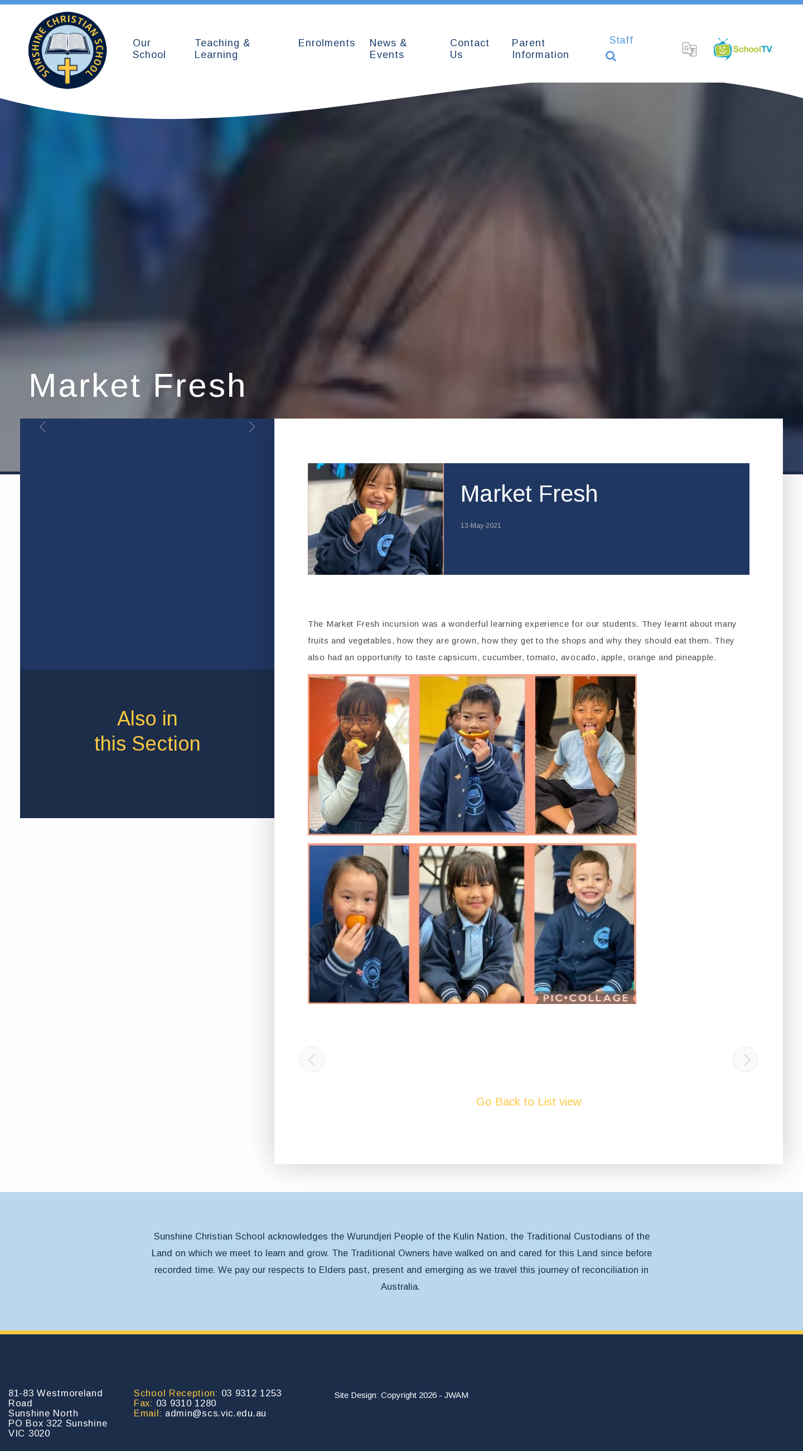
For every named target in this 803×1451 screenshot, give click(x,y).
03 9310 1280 (186, 1403)
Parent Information (540, 48)
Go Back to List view (528, 1102)
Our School (149, 48)
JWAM (456, 1395)
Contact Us (470, 48)
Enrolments (326, 43)
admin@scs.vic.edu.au (216, 1413)
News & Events (389, 48)
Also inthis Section (147, 731)
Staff (621, 40)
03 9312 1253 (251, 1393)
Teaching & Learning (223, 48)
